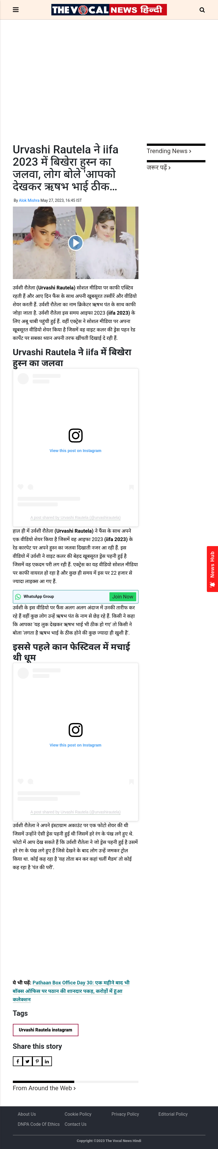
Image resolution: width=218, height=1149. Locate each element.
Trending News (167, 151)
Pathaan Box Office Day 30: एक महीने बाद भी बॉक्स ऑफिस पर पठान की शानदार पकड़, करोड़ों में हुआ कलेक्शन (71, 991)
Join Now (122, 597)
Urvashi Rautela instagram (45, 1030)
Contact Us (76, 1124)
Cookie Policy (78, 1114)
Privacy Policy (125, 1114)
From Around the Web (42, 1088)
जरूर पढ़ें (157, 167)
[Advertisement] (109, 92)
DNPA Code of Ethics (39, 1124)
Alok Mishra (29, 200)
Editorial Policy (173, 1114)
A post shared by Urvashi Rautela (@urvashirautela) (75, 517)
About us (27, 1114)
